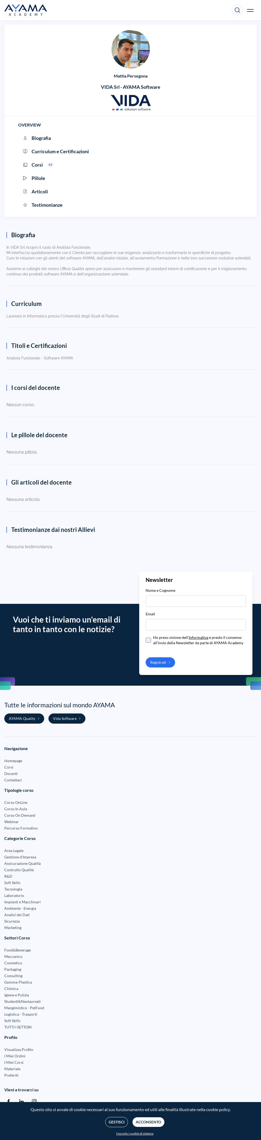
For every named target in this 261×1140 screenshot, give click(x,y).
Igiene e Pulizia (16, 995)
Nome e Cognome (160, 590)
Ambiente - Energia (20, 908)
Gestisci (116, 1122)
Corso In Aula (15, 809)
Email (150, 614)
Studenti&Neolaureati (22, 1001)
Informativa (198, 637)
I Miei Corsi (14, 1062)
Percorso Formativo (21, 828)
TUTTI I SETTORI (18, 1027)
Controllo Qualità (19, 870)
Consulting (13, 975)
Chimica (11, 988)
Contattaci (13, 780)
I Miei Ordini (14, 1056)
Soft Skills (12, 882)
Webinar (11, 821)
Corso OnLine (15, 802)
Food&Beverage (17, 950)
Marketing (12, 927)
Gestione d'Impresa (20, 857)
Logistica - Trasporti (20, 1014)
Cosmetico (13, 963)
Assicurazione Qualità (22, 863)
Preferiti (11, 1075)
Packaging (12, 969)
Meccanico (13, 956)
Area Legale (14, 850)
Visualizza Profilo (18, 1049)
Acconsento (148, 1122)
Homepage (13, 760)
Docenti (11, 773)
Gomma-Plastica (18, 982)
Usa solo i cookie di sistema (134, 1133)
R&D (8, 876)
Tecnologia (13, 889)
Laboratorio (14, 895)
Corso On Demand (19, 815)
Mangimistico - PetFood (24, 1007)
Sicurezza (12, 921)
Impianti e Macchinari (22, 902)
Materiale (12, 1068)
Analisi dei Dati (17, 914)
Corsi (8, 767)
